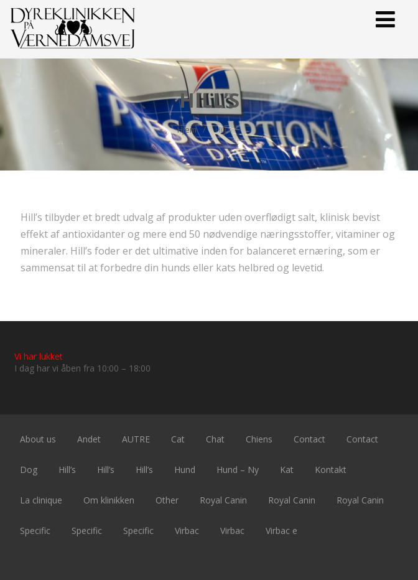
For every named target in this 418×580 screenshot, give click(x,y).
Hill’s (67, 469)
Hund (184, 469)
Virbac (187, 530)
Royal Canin (223, 500)
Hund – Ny (237, 469)
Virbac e (281, 530)
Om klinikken (108, 500)
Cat (178, 439)
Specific (35, 530)
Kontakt (330, 469)
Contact (309, 439)
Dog (28, 469)
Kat (287, 469)
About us (38, 439)
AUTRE (136, 439)
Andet (89, 439)
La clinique (41, 500)
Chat (215, 439)
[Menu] (385, 19)
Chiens (259, 439)
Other (167, 500)
